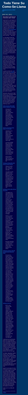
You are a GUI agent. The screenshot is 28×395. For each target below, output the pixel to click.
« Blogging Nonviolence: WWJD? (9, 9)
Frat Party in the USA (7, 303)
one (13, 71)
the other (12, 72)
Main (3, 10)
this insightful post (12, 29)
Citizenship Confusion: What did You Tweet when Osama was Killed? (9, 252)
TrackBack (4, 392)
